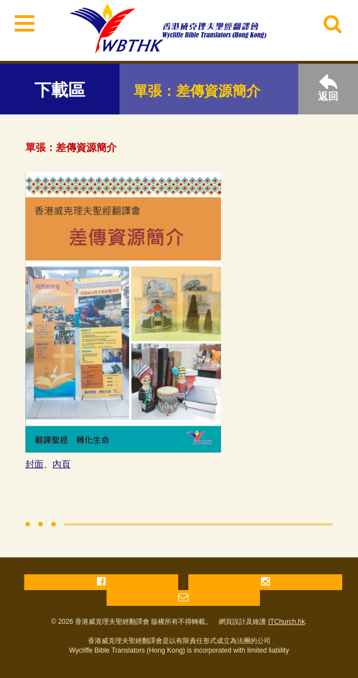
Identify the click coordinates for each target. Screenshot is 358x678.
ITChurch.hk (286, 622)
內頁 (61, 464)
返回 (328, 88)
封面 (34, 464)
